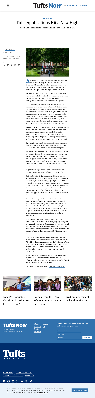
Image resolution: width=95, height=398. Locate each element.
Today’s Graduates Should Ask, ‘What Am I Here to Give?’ (16, 300)
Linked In (13, 381)
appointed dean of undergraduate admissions (41, 201)
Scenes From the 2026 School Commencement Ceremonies (47, 300)
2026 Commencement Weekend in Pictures (76, 298)
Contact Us (45, 325)
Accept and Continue (80, 390)
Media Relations (37, 330)
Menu (8, 5)
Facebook (4, 381)
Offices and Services (24, 372)
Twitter (17, 381)
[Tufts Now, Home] (47, 5)
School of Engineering (15, 58)
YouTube (22, 381)
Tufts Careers (8, 372)
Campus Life (47, 19)
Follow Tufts (71, 5)
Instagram (8, 381)
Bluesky (31, 381)
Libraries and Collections (13, 375)
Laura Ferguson (10, 49)
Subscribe (83, 5)
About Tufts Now (37, 325)
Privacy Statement (42, 393)
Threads (26, 381)
